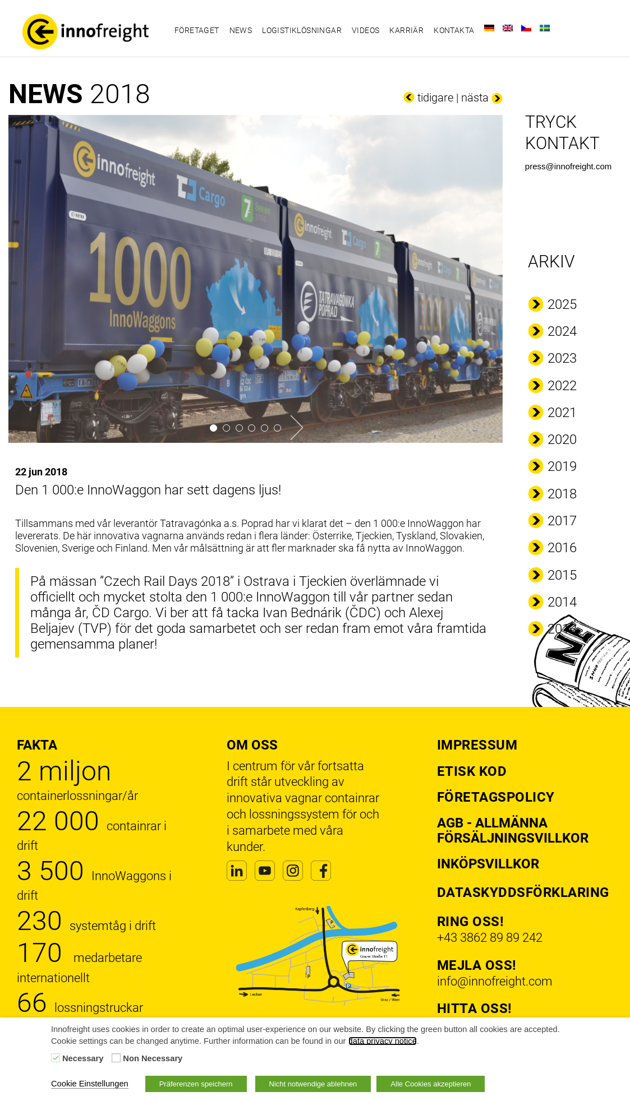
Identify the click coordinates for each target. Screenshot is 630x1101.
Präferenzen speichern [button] (196, 1084)
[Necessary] (55, 1057)
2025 (562, 304)
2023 (562, 358)
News (240, 30)
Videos (365, 30)
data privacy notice (382, 1041)
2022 (562, 386)
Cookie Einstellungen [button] (89, 1083)
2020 (562, 439)
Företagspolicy (496, 797)
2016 (562, 548)
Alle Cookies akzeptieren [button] (430, 1084)
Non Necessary (152, 1058)
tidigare (435, 97)
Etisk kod (472, 771)
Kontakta (454, 30)
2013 (562, 629)
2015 (562, 575)
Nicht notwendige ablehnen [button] (313, 1084)
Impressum (477, 745)
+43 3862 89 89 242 (489, 938)
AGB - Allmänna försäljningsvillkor (512, 830)
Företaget (196, 30)
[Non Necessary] (116, 1057)
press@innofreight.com (568, 166)
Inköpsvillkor (488, 864)
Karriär (406, 30)
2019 (562, 466)
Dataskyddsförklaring (523, 892)
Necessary (82, 1058)
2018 (562, 494)
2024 (562, 331)
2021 (562, 412)
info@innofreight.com (495, 981)
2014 (562, 602)
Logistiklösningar (302, 30)
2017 (562, 521)
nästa (475, 97)
